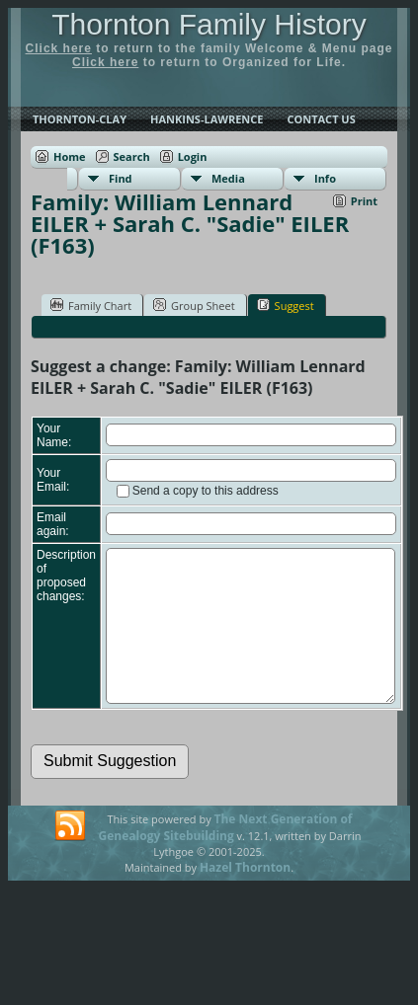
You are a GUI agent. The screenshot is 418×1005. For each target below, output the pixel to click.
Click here (59, 48)
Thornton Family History (208, 24)
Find (120, 178)
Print (364, 200)
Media (228, 178)
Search (132, 156)
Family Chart (90, 305)
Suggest (285, 305)
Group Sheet (194, 305)
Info (325, 178)
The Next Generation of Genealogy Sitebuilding (226, 857)
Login (193, 156)
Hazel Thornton (245, 897)
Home (69, 156)
